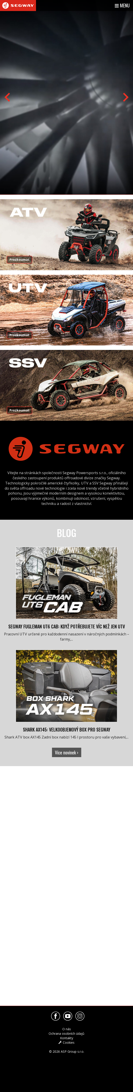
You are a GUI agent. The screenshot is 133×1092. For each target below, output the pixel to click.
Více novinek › (66, 752)
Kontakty (66, 1038)
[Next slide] (125, 97)
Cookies (66, 1042)
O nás (66, 1029)
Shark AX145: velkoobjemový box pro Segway (66, 729)
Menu (122, 5)
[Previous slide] (8, 97)
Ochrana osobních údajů (66, 1033)
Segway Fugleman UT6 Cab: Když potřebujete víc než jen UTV (66, 626)
